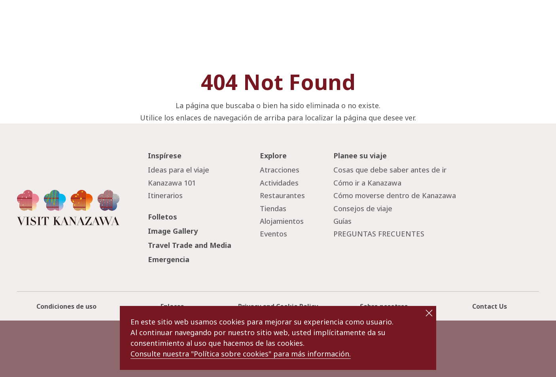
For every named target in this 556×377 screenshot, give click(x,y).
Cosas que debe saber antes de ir (389, 169)
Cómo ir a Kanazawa (367, 183)
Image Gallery (173, 231)
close (429, 313)
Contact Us (489, 306)
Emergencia (168, 259)
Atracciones (279, 169)
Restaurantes (282, 195)
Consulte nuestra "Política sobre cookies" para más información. (240, 353)
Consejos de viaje (362, 208)
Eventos (273, 233)
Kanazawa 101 (172, 183)
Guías (342, 221)
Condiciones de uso (66, 306)
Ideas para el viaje (178, 169)
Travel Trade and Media (189, 245)
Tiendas (273, 208)
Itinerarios (165, 195)
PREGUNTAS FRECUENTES (378, 233)
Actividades (279, 183)
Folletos (162, 216)
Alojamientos (282, 221)
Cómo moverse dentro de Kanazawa (394, 195)
